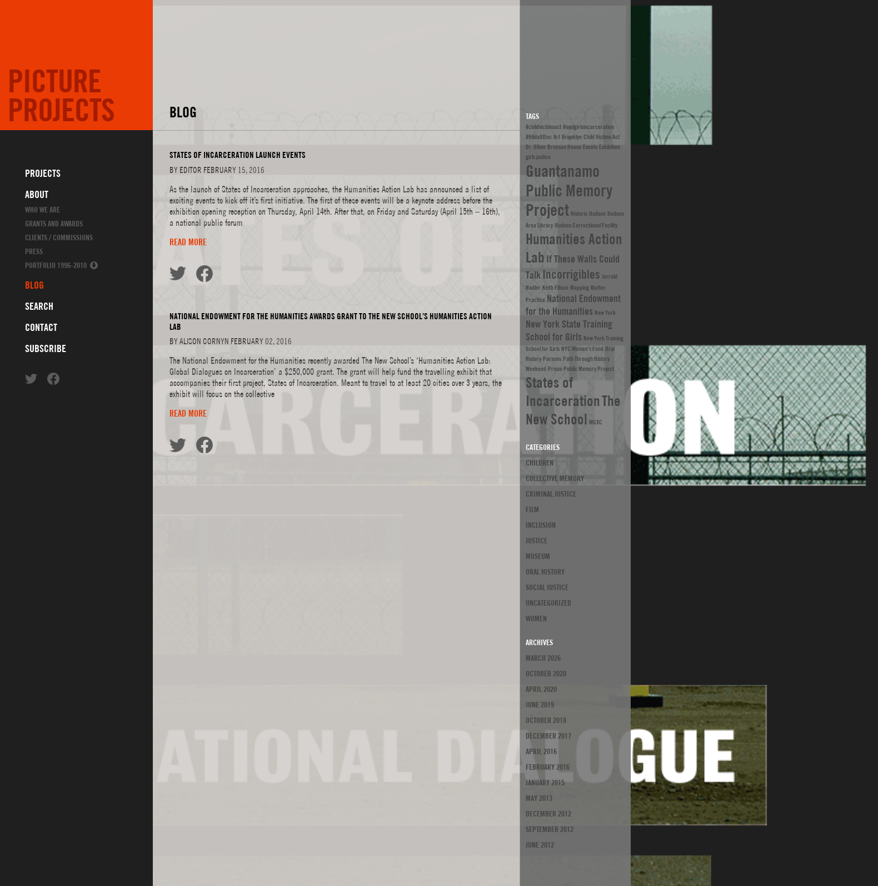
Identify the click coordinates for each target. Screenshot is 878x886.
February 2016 (548, 767)
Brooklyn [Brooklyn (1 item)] (572, 137)
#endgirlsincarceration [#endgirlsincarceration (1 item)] (588, 127)
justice (536, 541)
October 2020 (546, 674)
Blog (34, 285)
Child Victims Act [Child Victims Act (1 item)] (601, 137)
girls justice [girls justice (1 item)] (538, 157)
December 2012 (548, 814)
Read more (188, 521)
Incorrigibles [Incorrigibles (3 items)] (571, 274)
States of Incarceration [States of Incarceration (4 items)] (563, 391)
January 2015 (545, 783)
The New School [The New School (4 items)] (573, 410)
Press (34, 251)
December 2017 (548, 736)
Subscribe (45, 348)
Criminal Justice (551, 494)
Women (536, 618)
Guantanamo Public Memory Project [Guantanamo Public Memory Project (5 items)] (569, 190)
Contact (41, 327)
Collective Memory (555, 478)
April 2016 (541, 751)
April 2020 (541, 689)
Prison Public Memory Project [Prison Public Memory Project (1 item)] (581, 369)
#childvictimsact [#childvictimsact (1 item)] (543, 127)
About (36, 194)
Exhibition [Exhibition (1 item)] (609, 147)
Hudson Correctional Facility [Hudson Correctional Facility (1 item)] (586, 225)
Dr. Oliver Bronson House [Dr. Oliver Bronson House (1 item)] (553, 147)
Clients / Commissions (59, 237)
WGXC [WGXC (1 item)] (595, 422)
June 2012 (540, 845)
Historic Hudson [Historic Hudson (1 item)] (588, 213)
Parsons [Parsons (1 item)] (552, 359)
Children (539, 463)
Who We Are (42, 210)
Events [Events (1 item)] (590, 147)
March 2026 (543, 658)
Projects (43, 173)
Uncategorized (548, 603)
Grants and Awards (54, 224)
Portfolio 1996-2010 (56, 265)
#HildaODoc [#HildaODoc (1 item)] (539, 137)
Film (532, 509)
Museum (538, 556)
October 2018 (546, 720)
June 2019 (540, 705)
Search (39, 306)
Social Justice (547, 587)
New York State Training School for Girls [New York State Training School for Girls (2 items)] (569, 330)
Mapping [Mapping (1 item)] (579, 287)
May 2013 (539, 798)
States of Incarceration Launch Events (237, 434)
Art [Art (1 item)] (556, 137)
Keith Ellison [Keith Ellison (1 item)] (555, 287)
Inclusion (541, 525)
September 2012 (549, 829)
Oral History (545, 572)
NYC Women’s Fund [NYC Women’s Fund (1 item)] (582, 349)
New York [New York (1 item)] (605, 312)
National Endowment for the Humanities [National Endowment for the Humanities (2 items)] (573, 305)
